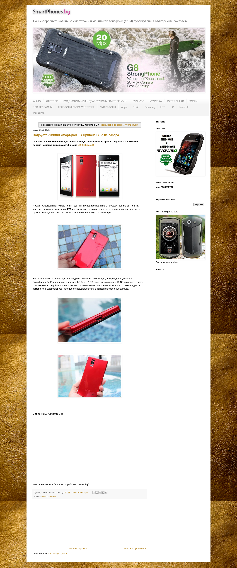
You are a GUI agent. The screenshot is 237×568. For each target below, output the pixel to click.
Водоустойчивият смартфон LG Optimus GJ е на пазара (76, 135)
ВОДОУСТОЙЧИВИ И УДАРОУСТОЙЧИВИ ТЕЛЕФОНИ (95, 101)
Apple (124, 107)
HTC (162, 107)
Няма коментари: (81, 492)
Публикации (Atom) (57, 553)
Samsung (150, 107)
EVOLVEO (138, 101)
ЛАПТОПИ (52, 101)
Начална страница (78, 548)
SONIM (193, 101)
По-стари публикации (135, 548)
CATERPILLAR (175, 101)
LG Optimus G (86, 145)
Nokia (136, 107)
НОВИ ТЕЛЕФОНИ (42, 107)
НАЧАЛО (36, 101)
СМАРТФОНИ (108, 107)
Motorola (184, 107)
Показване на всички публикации (119, 124)
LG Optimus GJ (49, 497)
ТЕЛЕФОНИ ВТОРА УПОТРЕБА (76, 107)
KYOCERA (156, 101)
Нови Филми (38, 113)
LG (172, 107)
